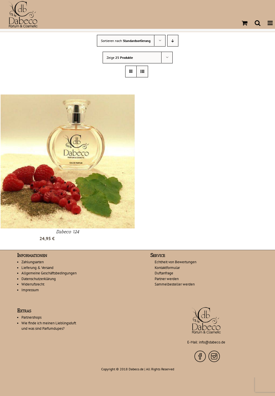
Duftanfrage (164, 273)
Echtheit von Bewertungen (175, 262)
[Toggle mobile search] (257, 23)
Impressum (30, 290)
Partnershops (31, 317)
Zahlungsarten (32, 262)
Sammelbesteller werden (175, 284)
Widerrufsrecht (32, 284)
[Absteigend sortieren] (172, 41)
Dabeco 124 (67, 231)
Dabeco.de (136, 369)
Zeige (120, 57)
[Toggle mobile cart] (245, 23)
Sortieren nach (125, 41)
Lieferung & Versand (37, 267)
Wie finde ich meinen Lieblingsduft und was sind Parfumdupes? (48, 326)
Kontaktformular (167, 267)
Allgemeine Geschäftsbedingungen (49, 273)
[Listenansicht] (142, 71)
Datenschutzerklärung (38, 278)
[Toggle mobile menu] (271, 23)
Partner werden (167, 278)
